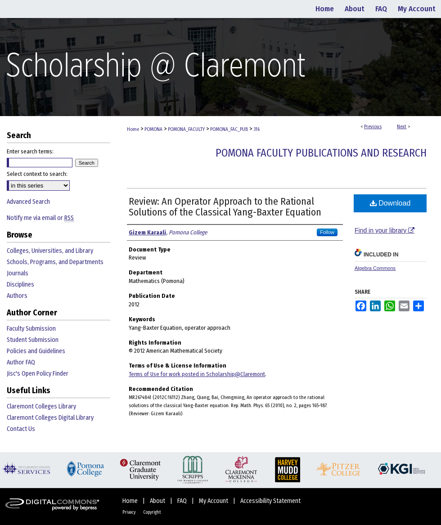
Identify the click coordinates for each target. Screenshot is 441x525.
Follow (327, 232)
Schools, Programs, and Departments (55, 262)
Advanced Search (28, 202)
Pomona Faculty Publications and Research (321, 153)
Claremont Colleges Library (41, 406)
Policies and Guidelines (36, 351)
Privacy (129, 512)
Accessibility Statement (270, 501)
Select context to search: (37, 174)
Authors (17, 296)
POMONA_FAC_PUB (229, 129)
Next (401, 127)
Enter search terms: (30, 151)
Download (390, 203)
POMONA (153, 129)
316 (256, 129)
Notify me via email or (40, 218)
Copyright (152, 512)
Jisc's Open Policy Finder (37, 373)
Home (133, 129)
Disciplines (20, 284)
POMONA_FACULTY (186, 129)
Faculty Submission (31, 328)
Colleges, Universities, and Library (50, 251)
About (158, 501)
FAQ (182, 501)
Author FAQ (21, 362)
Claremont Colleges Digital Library (50, 418)
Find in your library (384, 230)
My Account (214, 501)
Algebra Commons (375, 268)
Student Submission (32, 340)
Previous (373, 127)
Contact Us (21, 429)
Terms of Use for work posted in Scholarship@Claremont (197, 374)
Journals (17, 273)
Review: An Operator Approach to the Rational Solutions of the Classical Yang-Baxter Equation (225, 206)
